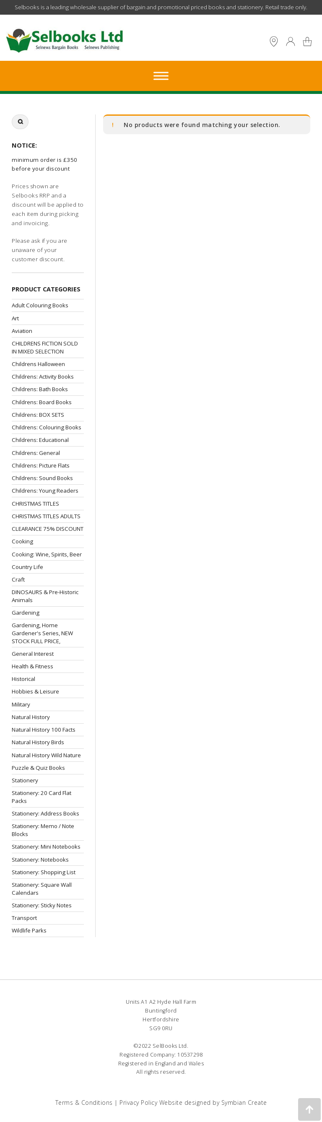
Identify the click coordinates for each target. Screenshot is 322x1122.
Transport (24, 918)
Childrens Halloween (38, 364)
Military (21, 704)
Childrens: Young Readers (45, 490)
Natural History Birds (38, 742)
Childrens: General (36, 453)
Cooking (22, 541)
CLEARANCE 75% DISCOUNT (47, 528)
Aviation (22, 331)
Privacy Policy (138, 1102)
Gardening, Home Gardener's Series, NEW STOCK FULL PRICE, (42, 632)
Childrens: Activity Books (43, 376)
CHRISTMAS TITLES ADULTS (46, 516)
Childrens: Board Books (42, 402)
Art (15, 318)
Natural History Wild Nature (46, 755)
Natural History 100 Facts (43, 729)
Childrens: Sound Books (42, 478)
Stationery (25, 780)
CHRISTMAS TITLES (35, 503)
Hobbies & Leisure (35, 691)
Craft (18, 579)
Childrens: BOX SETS (38, 414)
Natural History (31, 717)
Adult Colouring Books (40, 305)
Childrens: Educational (40, 440)
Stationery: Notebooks (40, 859)
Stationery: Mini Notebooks (46, 846)
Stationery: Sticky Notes (42, 905)
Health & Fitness (32, 666)
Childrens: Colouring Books (46, 427)
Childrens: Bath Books (40, 389)
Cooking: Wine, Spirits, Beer (47, 554)
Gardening (25, 612)
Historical (23, 679)
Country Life (27, 567)
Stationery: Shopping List (43, 872)
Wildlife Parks (29, 930)
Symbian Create (244, 1102)
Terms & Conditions (84, 1102)
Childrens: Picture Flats (41, 465)
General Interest (33, 653)
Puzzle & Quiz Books (38, 767)
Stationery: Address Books (45, 813)
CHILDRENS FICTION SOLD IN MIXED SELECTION (45, 347)
